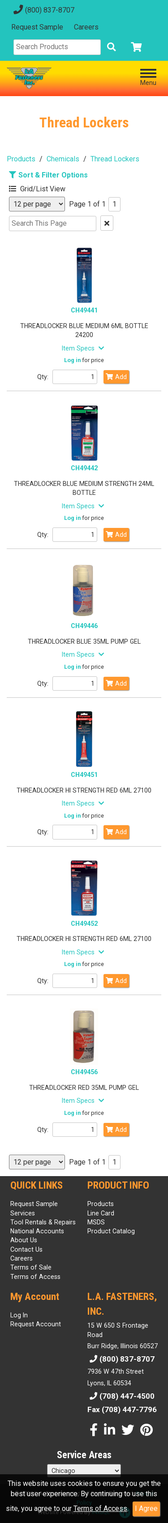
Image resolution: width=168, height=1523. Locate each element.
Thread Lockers (114, 159)
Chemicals (63, 159)
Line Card (100, 1213)
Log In (19, 1315)
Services (22, 1213)
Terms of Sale (31, 1267)
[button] (51, 187)
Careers (86, 27)
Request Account (35, 1324)
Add (116, 376)
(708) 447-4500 (121, 1396)
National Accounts (37, 1231)
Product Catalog (111, 1231)
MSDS (96, 1222)
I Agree (146, 1508)
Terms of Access (100, 1508)
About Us (23, 1240)
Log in (72, 360)
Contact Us (26, 1249)
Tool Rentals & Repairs (43, 1222)
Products (21, 159)
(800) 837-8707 (42, 10)
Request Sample (37, 27)
